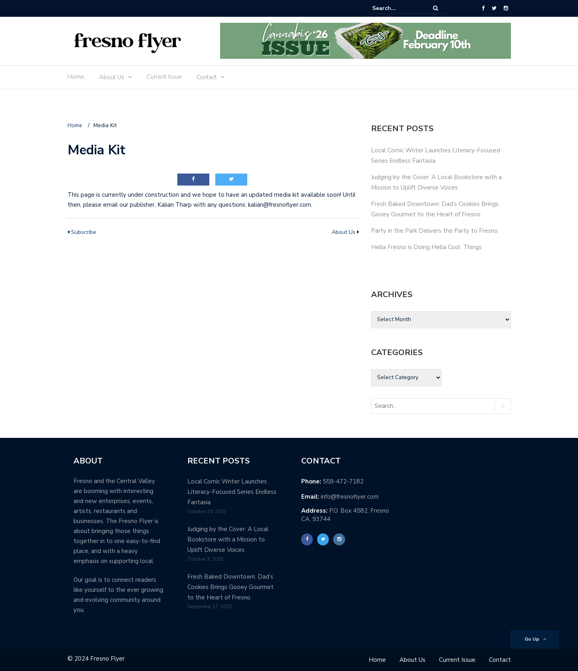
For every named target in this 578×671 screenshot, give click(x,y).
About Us (111, 77)
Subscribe (83, 232)
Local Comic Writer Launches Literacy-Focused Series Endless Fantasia (231, 491)
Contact (207, 77)
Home (76, 77)
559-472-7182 (343, 481)
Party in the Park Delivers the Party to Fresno (434, 231)
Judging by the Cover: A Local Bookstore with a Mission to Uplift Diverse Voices (227, 539)
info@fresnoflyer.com (350, 497)
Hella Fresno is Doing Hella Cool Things (426, 247)
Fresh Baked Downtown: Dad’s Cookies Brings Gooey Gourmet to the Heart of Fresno (230, 587)
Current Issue (164, 77)
